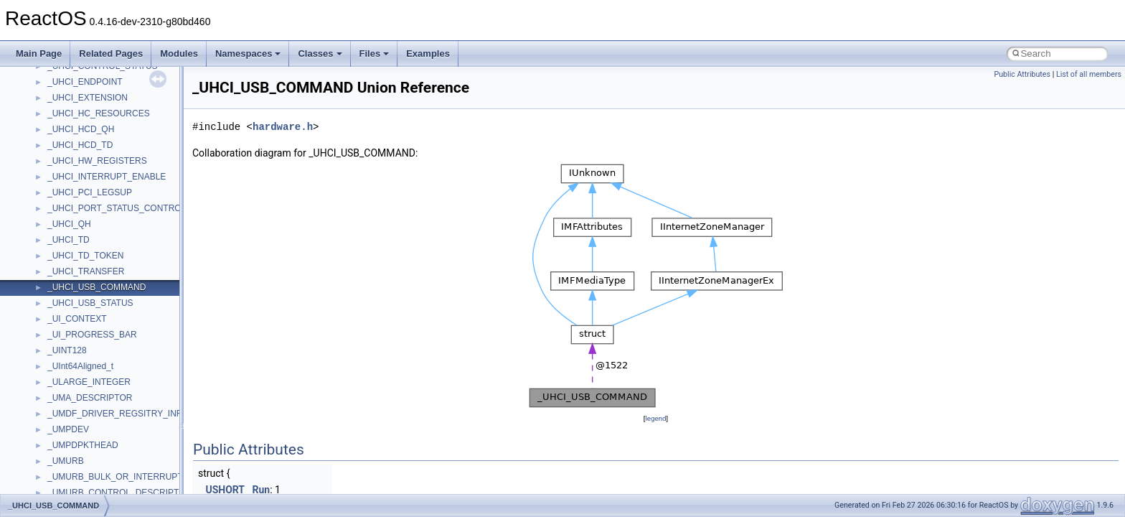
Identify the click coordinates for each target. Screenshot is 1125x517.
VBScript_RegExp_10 (89, 121)
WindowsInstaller (80, 185)
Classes (320, 53)
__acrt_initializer (78, 327)
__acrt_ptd (67, 358)
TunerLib (64, 74)
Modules (179, 53)
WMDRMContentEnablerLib (100, 216)
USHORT (225, 489)
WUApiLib (66, 232)
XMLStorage (71, 263)
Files (374, 53)
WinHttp (62, 200)
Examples (428, 53)
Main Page (39, 53)
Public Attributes (1022, 74)
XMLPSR (65, 248)
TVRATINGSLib (77, 90)
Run (261, 489)
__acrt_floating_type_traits (98, 279)
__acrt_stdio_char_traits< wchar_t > (115, 406)
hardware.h (283, 127)
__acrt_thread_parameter (95, 437)
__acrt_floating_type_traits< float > (113, 311)
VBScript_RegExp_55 (89, 137)
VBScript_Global (78, 106)
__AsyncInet (71, 469)
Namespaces (248, 53)
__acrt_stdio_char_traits (93, 374)
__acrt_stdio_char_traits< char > (109, 390)
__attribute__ (72, 485)
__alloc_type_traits (83, 453)
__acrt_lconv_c (76, 342)
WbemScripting (76, 169)
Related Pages (111, 53)
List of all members (1088, 74)
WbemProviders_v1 (85, 153)
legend (655, 418)
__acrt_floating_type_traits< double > (118, 295)
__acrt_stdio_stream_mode (99, 421)
